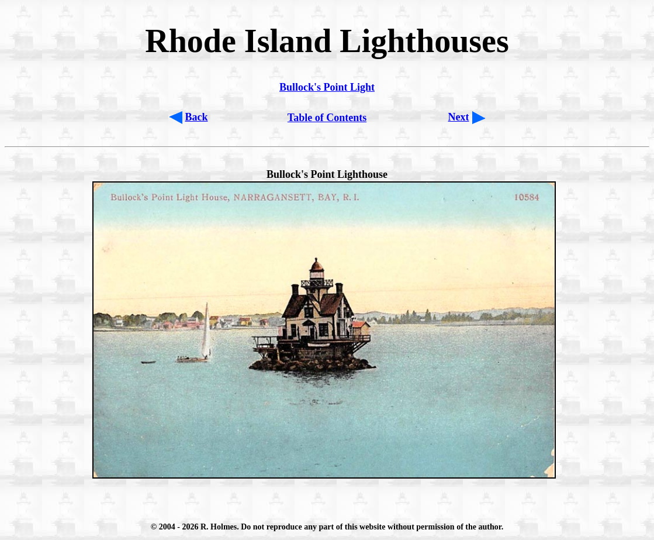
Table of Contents (327, 117)
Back (196, 117)
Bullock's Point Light (327, 87)
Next (458, 117)
